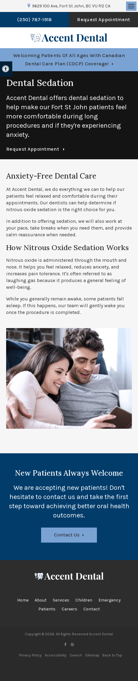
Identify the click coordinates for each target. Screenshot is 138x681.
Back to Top (112, 655)
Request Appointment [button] (103, 19)
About (41, 600)
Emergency (109, 600)
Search (76, 655)
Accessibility (56, 655)
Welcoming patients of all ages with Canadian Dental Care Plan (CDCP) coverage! (69, 59)
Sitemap (92, 655)
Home (23, 600)
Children (83, 600)
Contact (91, 609)
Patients (47, 609)
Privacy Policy (30, 655)
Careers (69, 609)
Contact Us (66, 535)
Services (61, 600)
